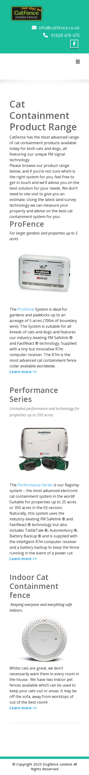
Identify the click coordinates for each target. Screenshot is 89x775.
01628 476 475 (65, 35)
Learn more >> (23, 371)
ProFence (26, 309)
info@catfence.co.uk (59, 27)
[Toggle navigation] (78, 61)
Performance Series (35, 485)
